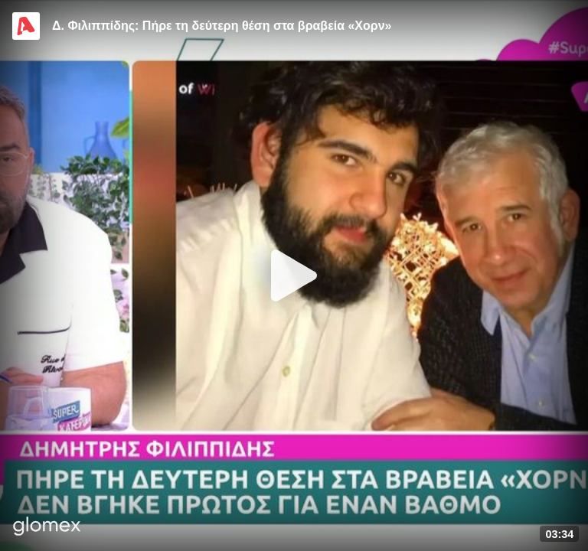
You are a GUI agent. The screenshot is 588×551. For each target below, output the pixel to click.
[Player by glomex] (47, 527)
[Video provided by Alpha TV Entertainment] (26, 26)
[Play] (294, 275)
